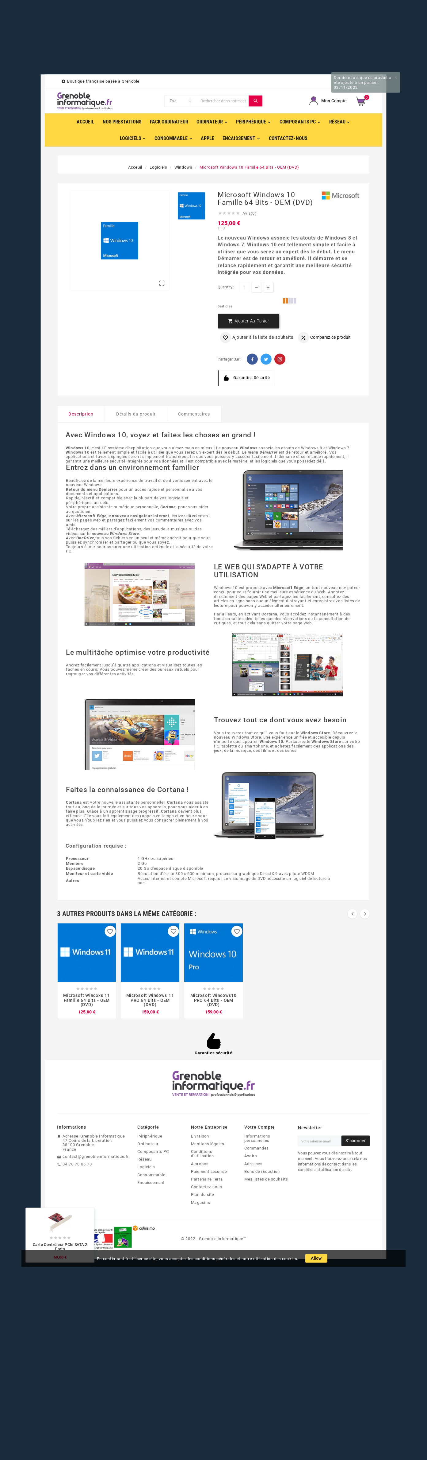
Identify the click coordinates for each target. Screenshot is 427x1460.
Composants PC (153, 1151)
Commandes (256, 1148)
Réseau (144, 1159)
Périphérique (149, 1136)
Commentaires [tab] (194, 414)
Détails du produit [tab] (136, 414)
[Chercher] (223, 101)
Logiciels (146, 1167)
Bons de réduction (262, 1171)
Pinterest (279, 359)
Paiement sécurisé (209, 1171)
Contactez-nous (206, 1187)
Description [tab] (80, 414)
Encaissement (151, 1182)
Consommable (151, 1175)
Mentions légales (207, 1144)
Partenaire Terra (207, 1179)
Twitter (266, 359)
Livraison (200, 1136)
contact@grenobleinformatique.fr (96, 1156)
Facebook (252, 359)
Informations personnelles (257, 1138)
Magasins (200, 1202)
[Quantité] (245, 287)
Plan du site (202, 1195)
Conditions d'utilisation (202, 1153)
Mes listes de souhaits (266, 1179)
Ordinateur (147, 1144)
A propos (200, 1163)
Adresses (253, 1163)
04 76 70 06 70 (77, 1164)
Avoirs (250, 1156)
